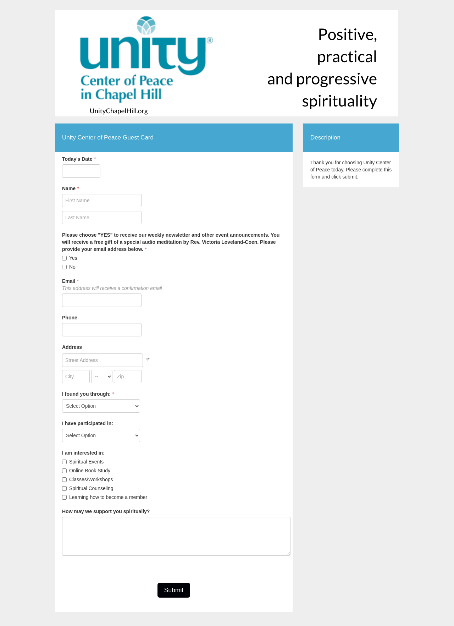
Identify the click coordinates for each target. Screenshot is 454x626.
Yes (69, 258)
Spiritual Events (83, 462)
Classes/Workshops (87, 479)
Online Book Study (86, 470)
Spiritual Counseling (88, 488)
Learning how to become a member (104, 497)
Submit (173, 590)
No (69, 267)
